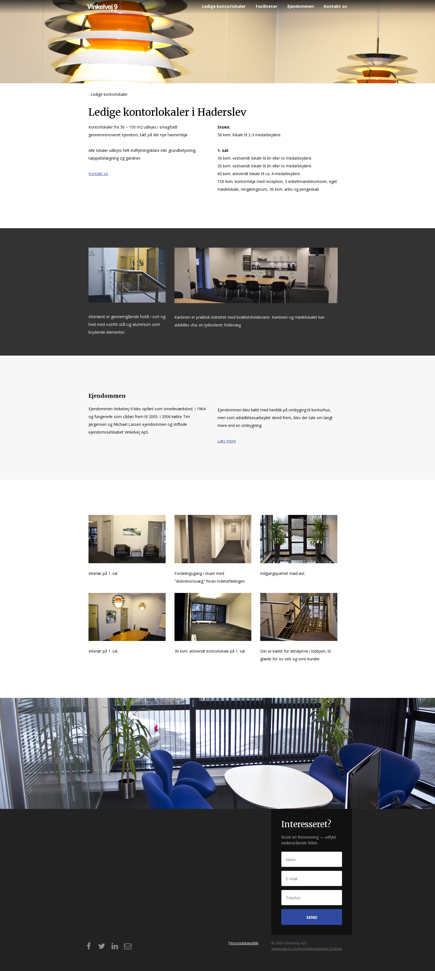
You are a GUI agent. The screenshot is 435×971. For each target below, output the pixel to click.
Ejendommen (300, 6)
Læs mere (227, 441)
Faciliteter (266, 6)
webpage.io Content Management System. (307, 948)
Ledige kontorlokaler (224, 6)
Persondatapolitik (244, 942)
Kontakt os (335, 6)
